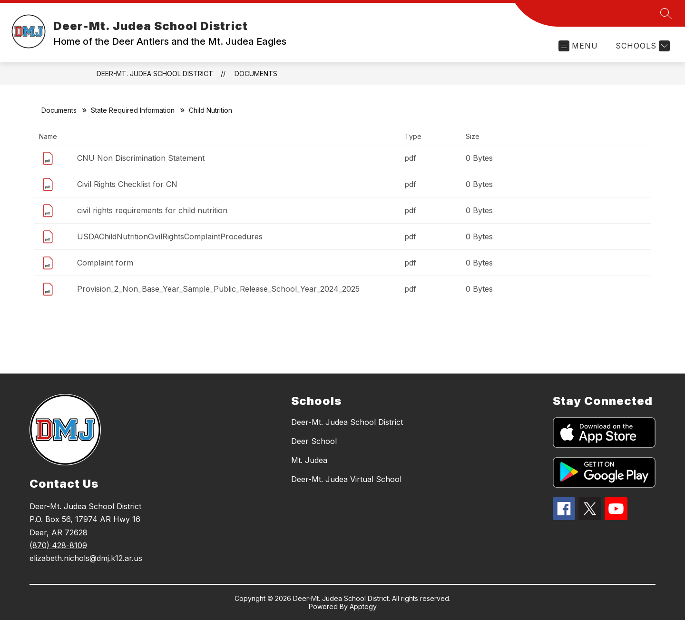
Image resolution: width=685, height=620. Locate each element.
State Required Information (133, 110)
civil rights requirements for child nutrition (152, 210)
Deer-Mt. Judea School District (155, 73)
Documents (256, 73)
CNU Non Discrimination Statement (141, 158)
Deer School (314, 441)
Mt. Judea (309, 460)
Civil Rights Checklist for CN (127, 184)
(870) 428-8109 (58, 545)
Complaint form (105, 262)
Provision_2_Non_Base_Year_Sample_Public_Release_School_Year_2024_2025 (218, 289)
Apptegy (363, 606)
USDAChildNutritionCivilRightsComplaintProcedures (170, 236)
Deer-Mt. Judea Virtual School (346, 479)
